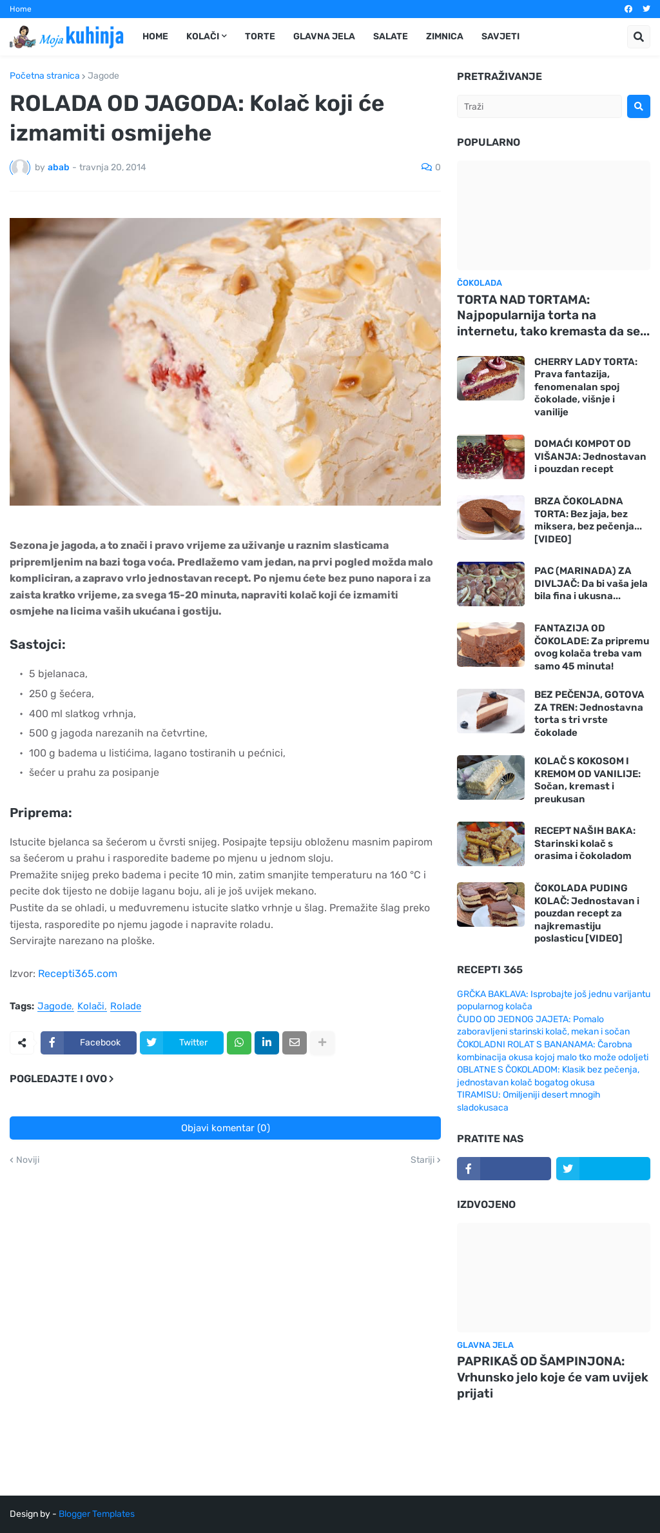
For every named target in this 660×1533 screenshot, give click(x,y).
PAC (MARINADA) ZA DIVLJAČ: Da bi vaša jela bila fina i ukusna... (591, 583)
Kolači (90, 1007)
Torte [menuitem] (260, 36)
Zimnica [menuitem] (444, 36)
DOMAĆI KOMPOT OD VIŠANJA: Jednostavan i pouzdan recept (590, 456)
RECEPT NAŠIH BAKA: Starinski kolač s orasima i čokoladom (585, 843)
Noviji (27, 1160)
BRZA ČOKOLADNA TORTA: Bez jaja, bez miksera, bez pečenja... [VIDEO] (588, 520)
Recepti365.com (77, 973)
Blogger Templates (97, 1513)
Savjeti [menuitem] (500, 36)
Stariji (422, 1160)
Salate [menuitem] (390, 36)
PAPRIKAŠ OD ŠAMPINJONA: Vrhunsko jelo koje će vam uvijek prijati (552, 1377)
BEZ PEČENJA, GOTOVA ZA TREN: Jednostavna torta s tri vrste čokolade (589, 713)
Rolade (125, 1007)
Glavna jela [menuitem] (324, 36)
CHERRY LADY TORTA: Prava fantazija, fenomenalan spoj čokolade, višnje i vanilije (585, 387)
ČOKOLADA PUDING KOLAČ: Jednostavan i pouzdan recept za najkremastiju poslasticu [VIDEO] (586, 913)
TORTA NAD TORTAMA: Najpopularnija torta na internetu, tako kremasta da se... (553, 315)
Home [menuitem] (155, 36)
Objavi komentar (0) (225, 1128)
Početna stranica (45, 76)
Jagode (103, 76)
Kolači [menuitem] (202, 36)
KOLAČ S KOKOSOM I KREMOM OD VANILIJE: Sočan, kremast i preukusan (587, 780)
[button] (638, 36)
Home (21, 9)
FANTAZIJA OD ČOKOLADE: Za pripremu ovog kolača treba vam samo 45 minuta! (591, 647)
